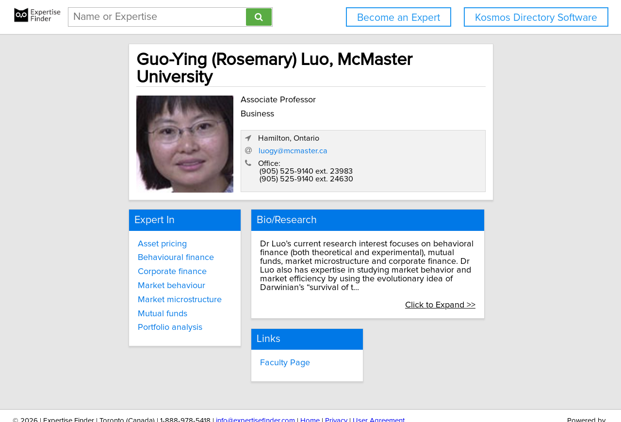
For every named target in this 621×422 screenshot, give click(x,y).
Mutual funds (127, 290)
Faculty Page (267, 329)
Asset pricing (126, 220)
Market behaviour (136, 262)
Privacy (336, 386)
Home (310, 386)
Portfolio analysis (134, 304)
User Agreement (379, 386)
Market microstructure (144, 276)
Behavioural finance (140, 234)
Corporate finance (136, 248)
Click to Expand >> (483, 272)
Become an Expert (398, 18)
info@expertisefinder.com (255, 386)
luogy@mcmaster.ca (421, 128)
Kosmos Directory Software (536, 18)
